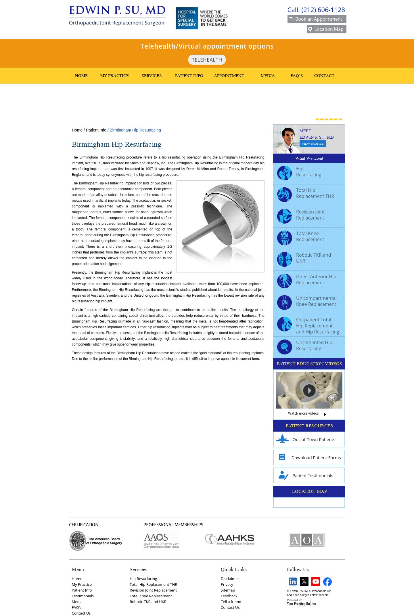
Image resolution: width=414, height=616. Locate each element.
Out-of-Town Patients (306, 439)
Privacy (227, 584)
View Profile (313, 143)
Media (268, 75)
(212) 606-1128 (323, 9)
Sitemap (228, 590)
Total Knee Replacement (300, 237)
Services (152, 75)
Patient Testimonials (305, 475)
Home (81, 75)
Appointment (229, 75)
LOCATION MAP (309, 491)
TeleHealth (207, 59)
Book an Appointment (315, 19)
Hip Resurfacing (299, 172)
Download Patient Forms (308, 458)
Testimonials (83, 595)
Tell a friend (231, 601)
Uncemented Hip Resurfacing (304, 346)
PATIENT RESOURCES (309, 425)
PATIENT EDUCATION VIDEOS (309, 363)
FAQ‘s (76, 607)
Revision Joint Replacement (301, 215)
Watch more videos (309, 414)
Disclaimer (230, 578)
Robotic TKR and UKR (304, 259)
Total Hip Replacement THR (305, 194)
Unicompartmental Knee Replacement (307, 302)
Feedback (229, 595)
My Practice (114, 75)
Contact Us (81, 613)
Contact (324, 75)
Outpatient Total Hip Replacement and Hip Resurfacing (308, 325)
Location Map (326, 29)
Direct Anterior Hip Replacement (306, 280)
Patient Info (189, 75)
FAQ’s (297, 75)
